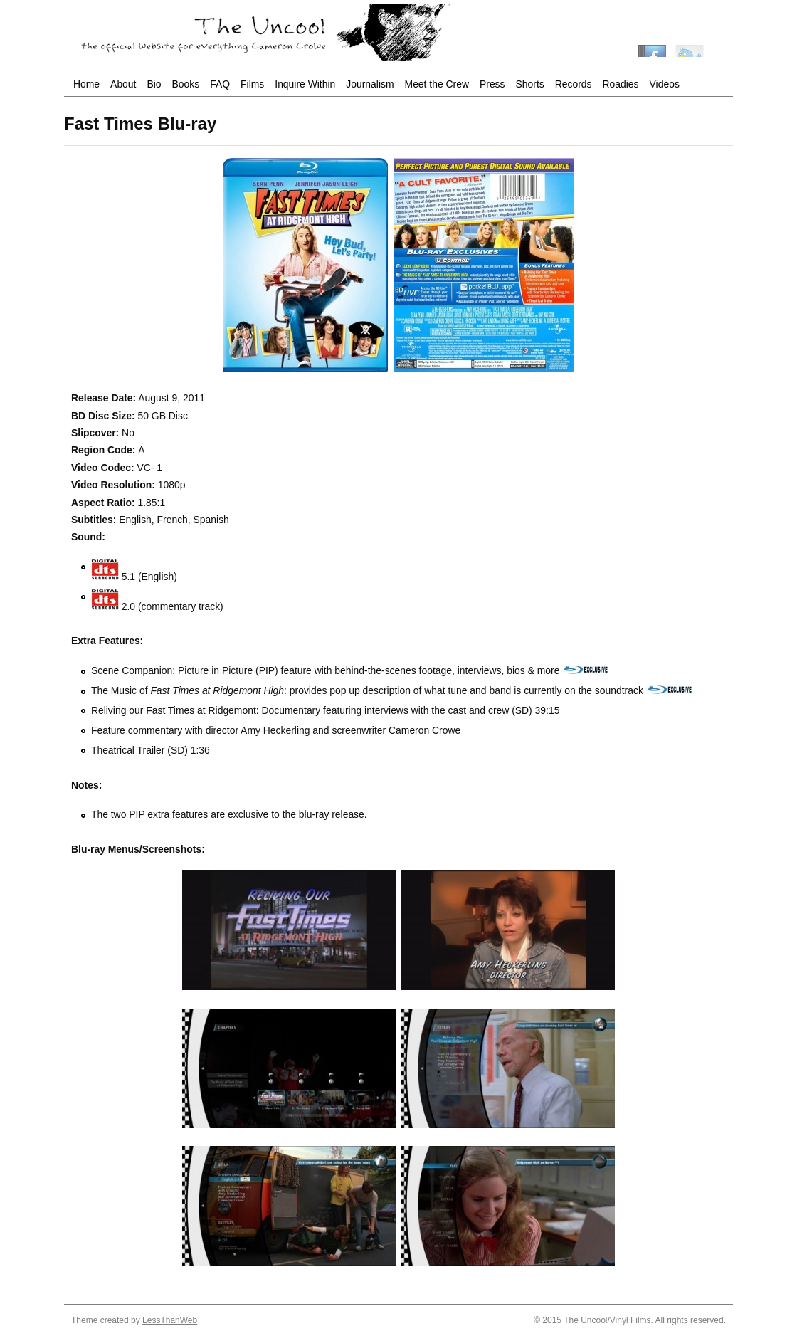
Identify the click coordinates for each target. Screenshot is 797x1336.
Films (252, 84)
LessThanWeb (169, 1320)
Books (186, 84)
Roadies (621, 84)
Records (573, 84)
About (123, 84)
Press (492, 84)
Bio (154, 84)
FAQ (220, 84)
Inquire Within (305, 84)
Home (86, 84)
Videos (665, 84)
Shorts (530, 84)
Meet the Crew (437, 84)
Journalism (370, 84)
